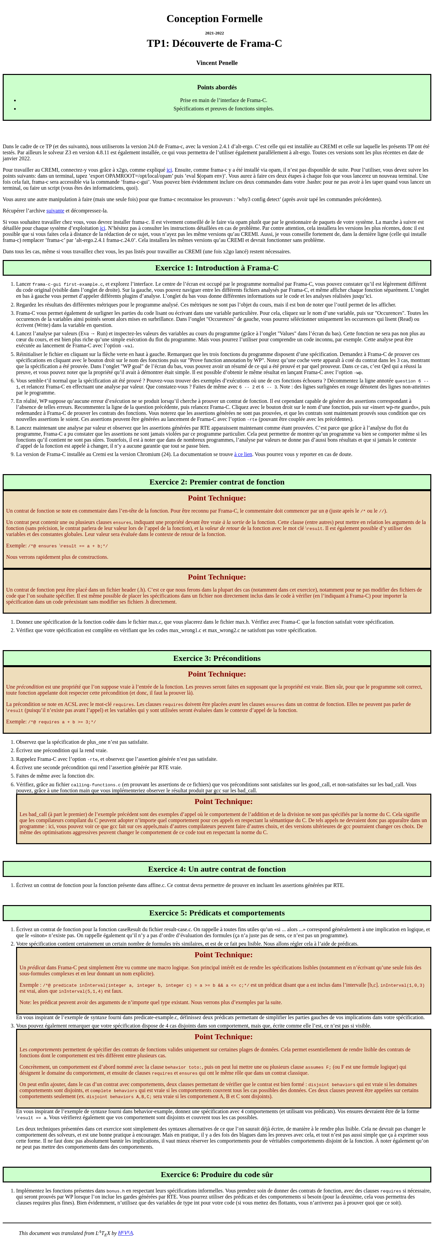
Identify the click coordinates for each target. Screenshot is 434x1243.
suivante (55, 210)
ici (169, 170)
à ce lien (243, 454)
